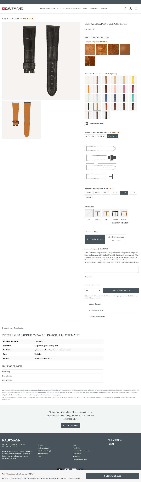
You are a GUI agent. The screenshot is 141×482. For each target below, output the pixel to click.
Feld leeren (88, 277)
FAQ (74, 445)
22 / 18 (132, 193)
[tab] (7, 328)
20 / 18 (115, 193)
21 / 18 (124, 193)
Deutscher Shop (43, 454)
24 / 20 (88, 197)
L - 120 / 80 (101, 136)
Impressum (76, 456)
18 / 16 (88, 193)
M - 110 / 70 (90, 136)
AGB (39, 456)
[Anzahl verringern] (87, 290)
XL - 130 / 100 (112, 136)
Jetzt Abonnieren (70, 425)
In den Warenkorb (121, 290)
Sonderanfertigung (96, 249)
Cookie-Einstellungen (80, 459)
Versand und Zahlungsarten (81, 451)
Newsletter (76, 448)
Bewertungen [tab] (18, 328)
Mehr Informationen (94, 123)
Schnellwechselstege (91, 232)
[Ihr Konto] (130, 8)
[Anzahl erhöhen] (99, 290)
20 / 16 (106, 193)
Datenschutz (77, 454)
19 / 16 (97, 193)
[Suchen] (125, 8)
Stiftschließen (89, 207)
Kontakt (40, 445)
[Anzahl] (93, 290)
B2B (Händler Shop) (44, 451)
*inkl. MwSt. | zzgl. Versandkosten (92, 285)
